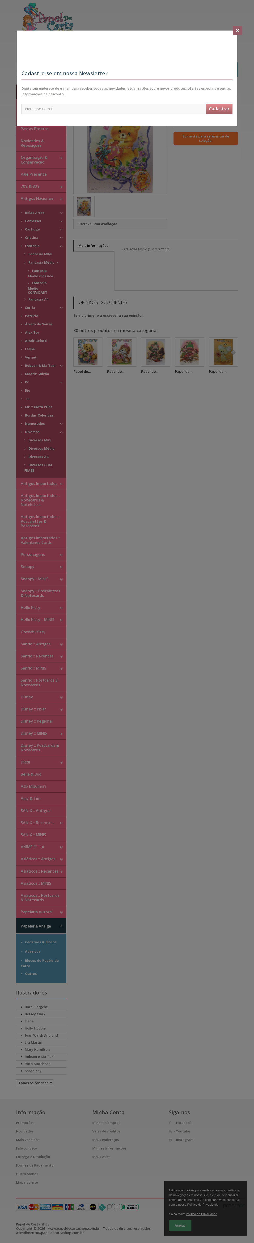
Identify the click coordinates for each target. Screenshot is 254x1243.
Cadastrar (219, 108)
